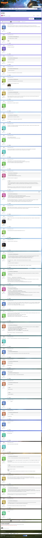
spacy (4, 148)
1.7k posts (4, 226)
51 (13, 521)
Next (19, 521)
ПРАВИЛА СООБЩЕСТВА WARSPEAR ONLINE (21, 11)
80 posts (4, 331)
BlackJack (4, 360)
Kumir (4, 206)
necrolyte (4, 510)
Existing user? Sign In (32, 3)
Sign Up (37, 3)
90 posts (4, 518)
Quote (10, 33)
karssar (4, 25)
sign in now (17, 525)
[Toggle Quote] (8, 59)
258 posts (4, 75)
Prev (3, 521)
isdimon (4, 57)
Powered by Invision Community (38, 536)
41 (4, 249)
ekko (4, 102)
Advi (4, 217)
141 (4, 199)
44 (4, 521)
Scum (4, 46)
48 (9, 521)
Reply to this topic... (7, 529)
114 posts (4, 32)
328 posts (4, 133)
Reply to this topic (38, 19)
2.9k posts (4, 200)
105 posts (4, 43)
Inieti (4, 432)
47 (8, 521)
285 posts (4, 145)
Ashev (4, 67)
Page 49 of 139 (24, 521)
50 (12, 521)
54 (17, 521)
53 (16, 521)
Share (34, 16)
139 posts (4, 237)
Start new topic (31, 19)
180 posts (4, 180)
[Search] (35, 7)
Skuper (5, 16)
